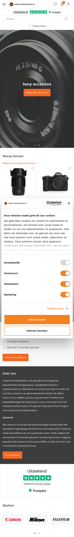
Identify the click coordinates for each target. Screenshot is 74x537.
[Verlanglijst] (55, 4)
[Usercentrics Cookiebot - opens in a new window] (46, 203)
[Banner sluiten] (69, 203)
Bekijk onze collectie (15, 357)
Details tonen (55, 308)
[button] (34, 145)
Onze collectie (12, 455)
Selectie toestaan (37, 330)
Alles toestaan (37, 319)
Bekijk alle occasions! (37, 92)
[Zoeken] (37, 18)
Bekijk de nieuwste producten (20, 163)
